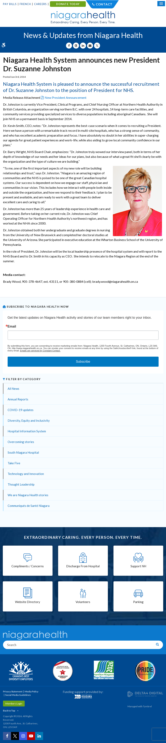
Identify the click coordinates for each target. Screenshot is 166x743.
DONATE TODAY (68, 4)
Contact (104, 4)
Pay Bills (10, 4)
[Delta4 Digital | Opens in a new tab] (145, 693)
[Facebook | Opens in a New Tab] (7, 736)
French (25, 4)
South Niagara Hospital (23, 452)
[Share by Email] (90, 46)
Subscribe (83, 361)
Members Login (13, 703)
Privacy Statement (12, 691)
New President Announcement (65, 97)
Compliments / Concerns (27, 566)
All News (13, 388)
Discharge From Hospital (83, 566)
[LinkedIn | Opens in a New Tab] (39, 736)
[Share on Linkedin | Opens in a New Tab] (83, 46)
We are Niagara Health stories (28, 495)
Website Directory (27, 602)
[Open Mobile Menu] (161, 3)
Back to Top (9, 710)
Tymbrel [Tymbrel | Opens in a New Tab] (147, 706)
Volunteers (83, 602)
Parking (138, 602)
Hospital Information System (27, 431)
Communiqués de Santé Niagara (29, 505)
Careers (40, 4)
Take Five (14, 463)
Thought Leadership (21, 484)
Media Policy (31, 691)
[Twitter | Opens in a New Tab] (15, 736)
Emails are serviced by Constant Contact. (40, 350)
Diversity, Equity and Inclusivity (29, 420)
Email (12, 326)
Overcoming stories (21, 442)
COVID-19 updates (20, 410)
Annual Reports (18, 399)
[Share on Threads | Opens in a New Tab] (76, 46)
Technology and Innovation (26, 474)
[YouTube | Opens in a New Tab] (31, 736)
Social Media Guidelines (18, 694)
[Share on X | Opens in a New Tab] (97, 46)
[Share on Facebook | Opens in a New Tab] (69, 46)
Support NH (138, 566)
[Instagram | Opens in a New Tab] (23, 736)
